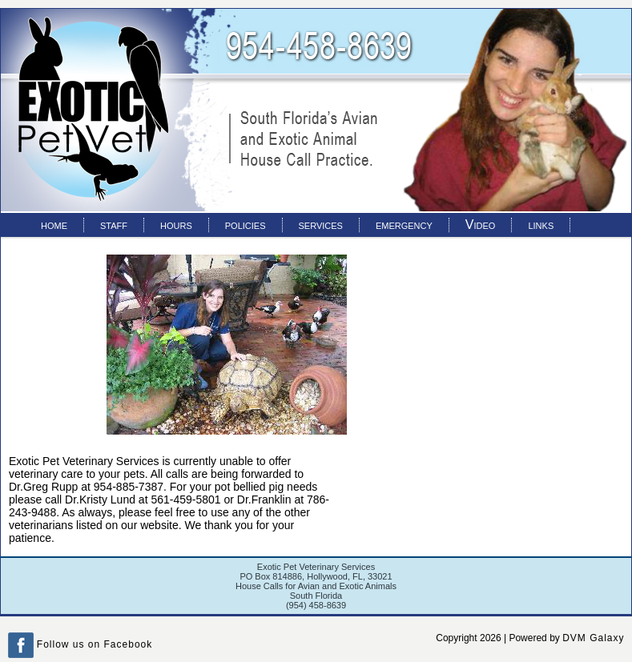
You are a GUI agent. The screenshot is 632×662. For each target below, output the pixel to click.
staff (113, 224)
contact (62, 244)
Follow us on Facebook (80, 644)
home (54, 224)
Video (480, 224)
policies (245, 224)
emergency (404, 224)
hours (176, 224)
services (321, 224)
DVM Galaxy (593, 638)
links (541, 224)
